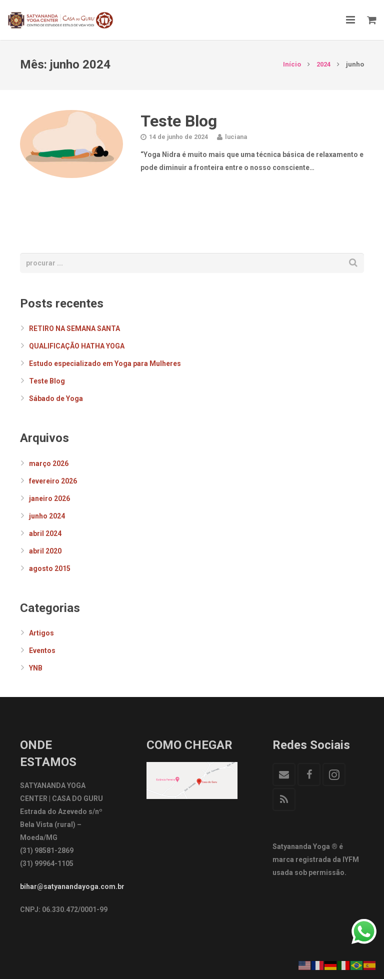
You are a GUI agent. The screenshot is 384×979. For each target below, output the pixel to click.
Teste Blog (178, 121)
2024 (323, 64)
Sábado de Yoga (56, 398)
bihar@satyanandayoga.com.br (72, 886)
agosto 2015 (49, 568)
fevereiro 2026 (53, 481)
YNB (35, 668)
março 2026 (48, 464)
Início (292, 64)
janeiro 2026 (49, 498)
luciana (236, 136)
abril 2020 (45, 551)
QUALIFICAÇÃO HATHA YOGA (76, 346)
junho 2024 (47, 516)
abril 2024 (45, 534)
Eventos (42, 650)
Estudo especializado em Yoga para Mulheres (105, 364)
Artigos (41, 633)
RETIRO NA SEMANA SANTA (74, 328)
